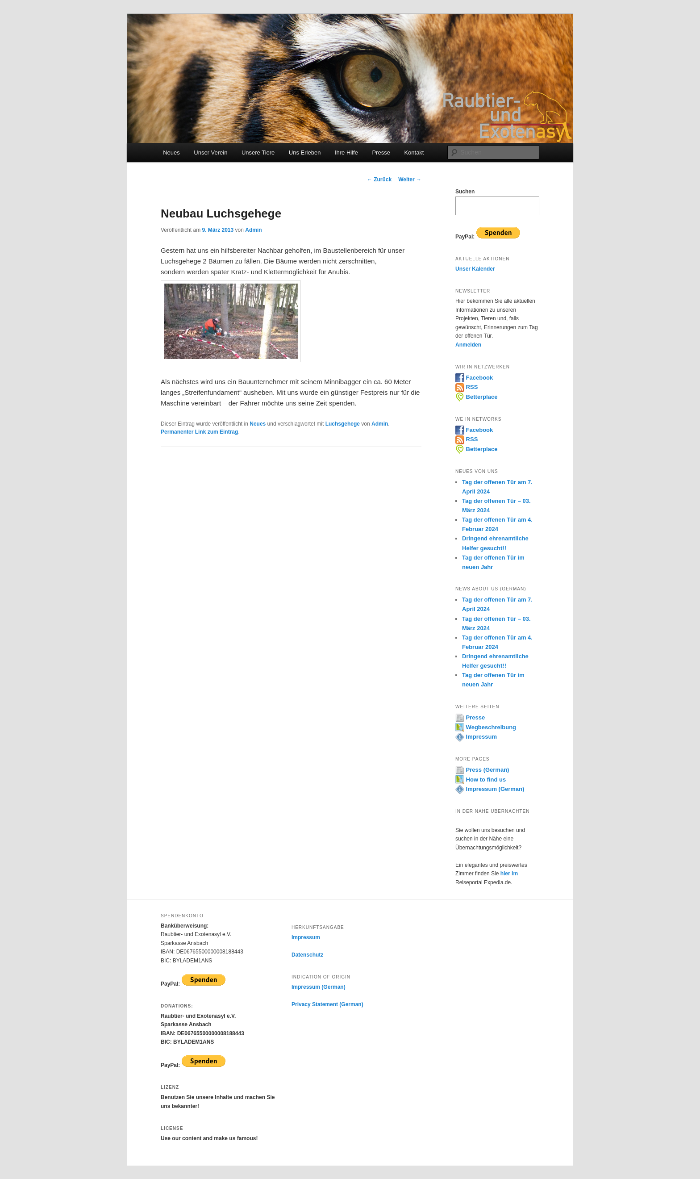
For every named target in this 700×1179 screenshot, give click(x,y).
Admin (253, 230)
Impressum (476, 736)
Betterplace (476, 396)
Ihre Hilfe (346, 152)
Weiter (409, 179)
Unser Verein (210, 152)
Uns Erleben (305, 152)
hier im (509, 873)
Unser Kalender (475, 269)
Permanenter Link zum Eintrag (199, 432)
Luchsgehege (342, 424)
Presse (381, 152)
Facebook (474, 377)
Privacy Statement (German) (327, 1004)
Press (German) (482, 769)
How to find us (480, 779)
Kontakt (414, 152)
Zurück (379, 179)
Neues (171, 152)
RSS (466, 387)
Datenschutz (307, 955)
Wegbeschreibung (485, 727)
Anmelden (468, 345)
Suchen (465, 191)
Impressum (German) (489, 789)
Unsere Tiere (258, 152)
